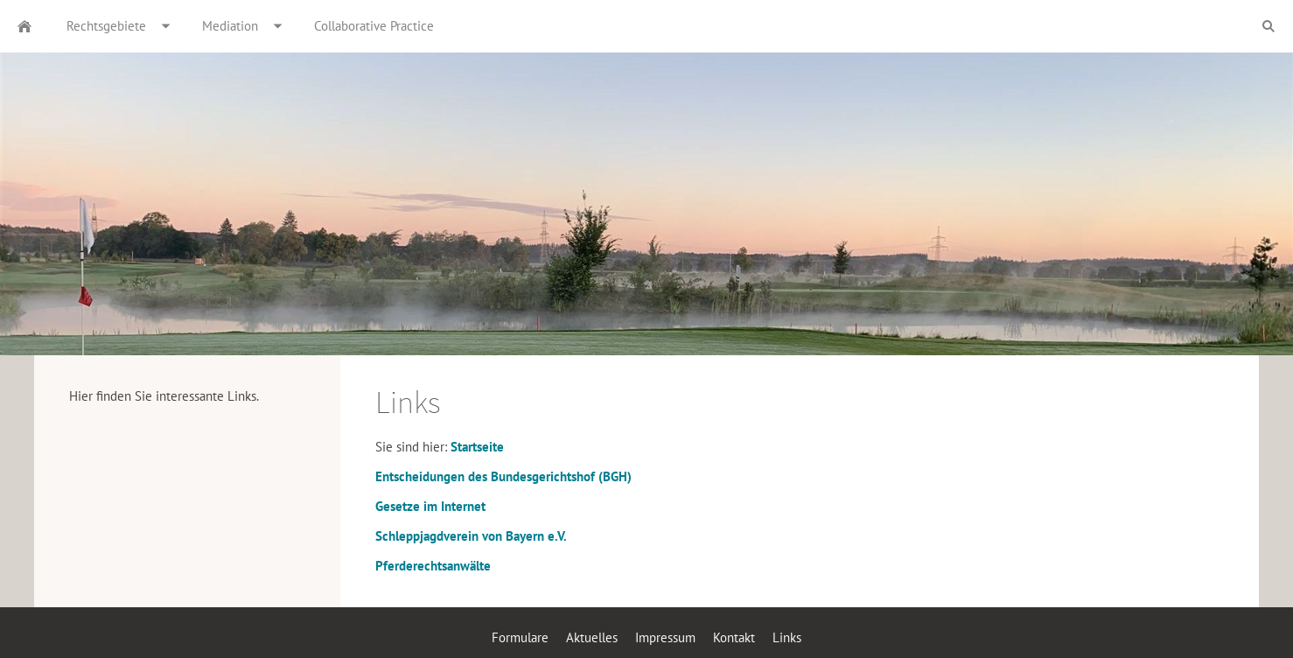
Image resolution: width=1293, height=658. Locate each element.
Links (786, 637)
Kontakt (734, 637)
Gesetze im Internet (430, 506)
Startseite (477, 446)
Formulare (520, 637)
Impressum (665, 637)
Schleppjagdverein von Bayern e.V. (471, 536)
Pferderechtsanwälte (433, 565)
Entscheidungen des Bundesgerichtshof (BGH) (503, 476)
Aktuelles (592, 637)
